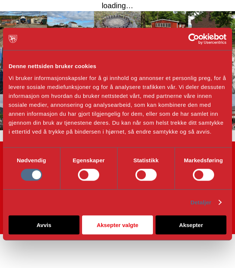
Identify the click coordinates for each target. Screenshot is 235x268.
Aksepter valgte (117, 224)
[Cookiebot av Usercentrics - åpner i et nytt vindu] (193, 39)
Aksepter (191, 224)
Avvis (44, 224)
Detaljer (201, 202)
